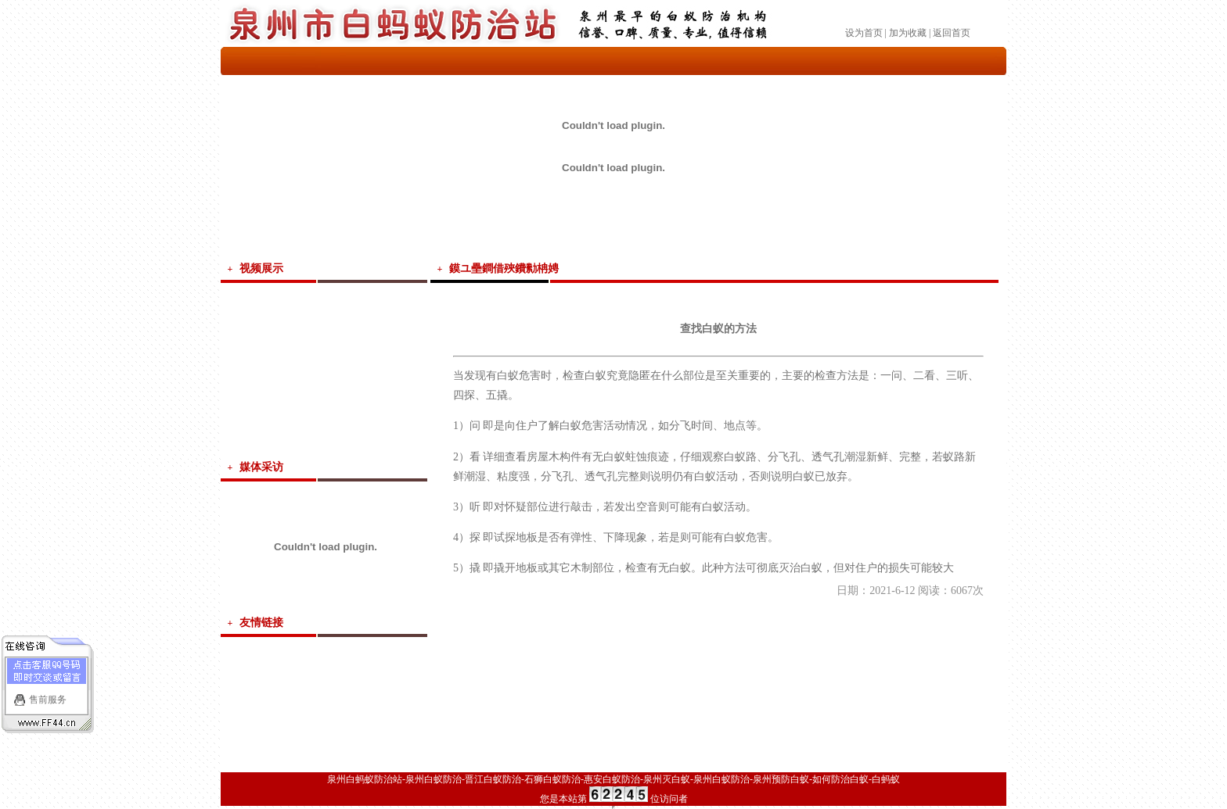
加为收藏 (908, 32)
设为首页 (864, 32)
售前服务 (48, 698)
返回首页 (951, 32)
